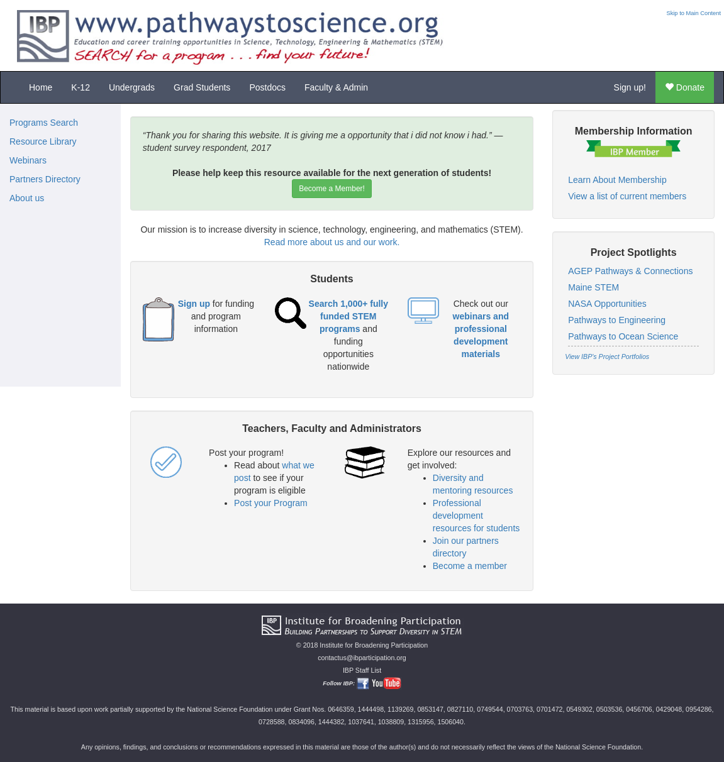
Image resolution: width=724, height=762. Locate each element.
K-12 (80, 87)
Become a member (470, 566)
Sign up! (630, 87)
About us (26, 198)
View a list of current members (627, 196)
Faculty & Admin (336, 87)
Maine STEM (593, 287)
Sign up (194, 304)
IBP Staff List (362, 670)
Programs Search (43, 123)
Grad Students (202, 87)
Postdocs (267, 87)
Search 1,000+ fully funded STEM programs (348, 316)
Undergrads (132, 87)
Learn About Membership (617, 180)
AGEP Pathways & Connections (630, 271)
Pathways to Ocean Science (623, 336)
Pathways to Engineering (617, 320)
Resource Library (43, 141)
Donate (685, 87)
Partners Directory (45, 179)
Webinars (28, 160)
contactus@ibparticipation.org (362, 657)
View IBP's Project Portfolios (607, 356)
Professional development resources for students (476, 515)
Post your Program (271, 503)
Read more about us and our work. (332, 242)
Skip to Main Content (693, 13)
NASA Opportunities (607, 304)
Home (40, 87)
